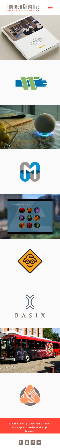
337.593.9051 (16, 423)
